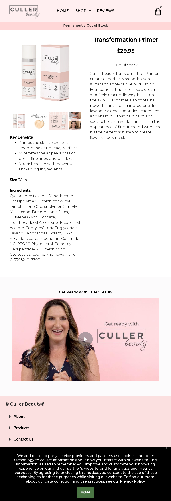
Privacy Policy (132, 481)
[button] (85, 416)
